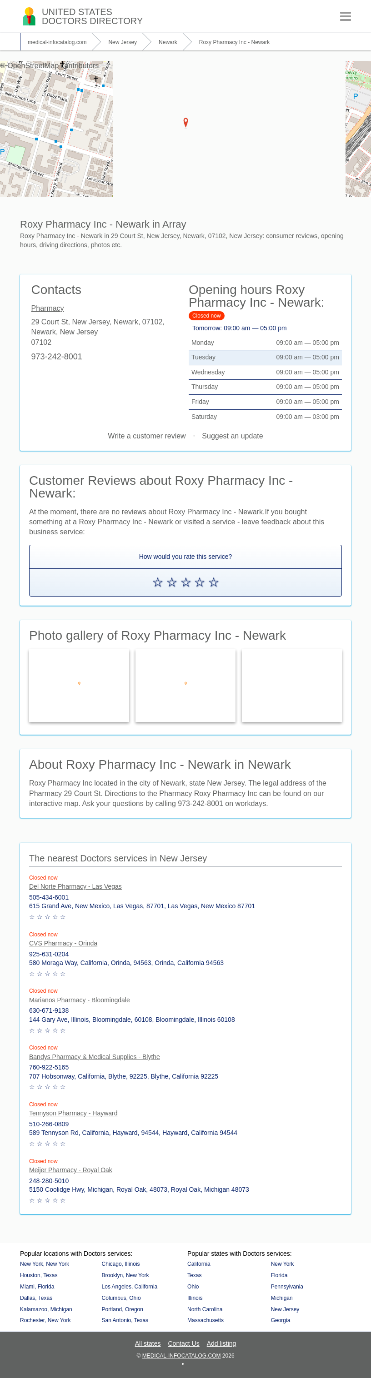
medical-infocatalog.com (181, 1356)
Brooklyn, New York (125, 1275)
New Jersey (285, 1309)
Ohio (193, 1286)
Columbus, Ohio (121, 1298)
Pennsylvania (287, 1286)
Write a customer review (147, 436)
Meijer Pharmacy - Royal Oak (70, 1170)
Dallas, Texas (36, 1298)
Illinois (194, 1298)
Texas (194, 1275)
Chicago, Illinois (121, 1264)
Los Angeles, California (130, 1286)
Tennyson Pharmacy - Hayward (73, 1113)
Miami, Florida (37, 1286)
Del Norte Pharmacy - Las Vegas (75, 886)
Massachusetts (205, 1320)
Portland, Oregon (122, 1309)
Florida (279, 1275)
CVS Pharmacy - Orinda (63, 943)
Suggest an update (232, 436)
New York (282, 1264)
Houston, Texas (39, 1275)
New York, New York (44, 1264)
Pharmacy (47, 308)
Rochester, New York (45, 1320)
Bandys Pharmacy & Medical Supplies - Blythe (94, 1056)
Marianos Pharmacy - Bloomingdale (79, 1000)
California (199, 1264)
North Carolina (204, 1309)
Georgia (281, 1320)
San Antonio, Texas (125, 1320)
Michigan (282, 1298)
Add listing (221, 1343)
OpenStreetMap (33, 66)
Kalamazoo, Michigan (46, 1309)
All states (148, 1343)
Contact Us (183, 1343)
